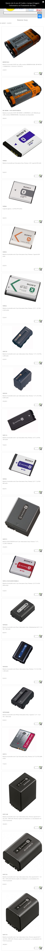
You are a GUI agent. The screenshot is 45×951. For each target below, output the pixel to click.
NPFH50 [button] (5, 624)
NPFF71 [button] (5, 539)
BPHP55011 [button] (6, 62)
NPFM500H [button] (6, 712)
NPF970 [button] (5, 393)
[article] (22, 51)
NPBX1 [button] (5, 306)
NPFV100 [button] (5, 814)
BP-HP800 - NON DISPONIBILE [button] (12, 110)
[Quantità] (36, 74)
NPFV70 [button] (5, 934)
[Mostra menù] (40, 16)
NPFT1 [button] (5, 754)
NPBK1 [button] (5, 206)
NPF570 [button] (5, 351)
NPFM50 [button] (5, 666)
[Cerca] (20, 13)
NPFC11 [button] (5, 435)
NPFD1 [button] (5, 479)
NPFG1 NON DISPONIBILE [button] (11, 581)
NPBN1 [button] (5, 252)
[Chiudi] (43, 2)
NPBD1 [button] (5, 160)
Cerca (39, 13)
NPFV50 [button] (5, 874)
